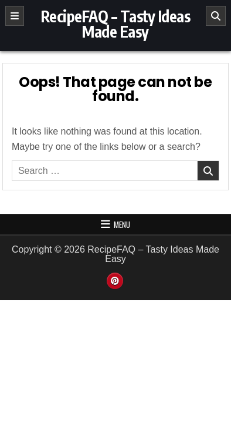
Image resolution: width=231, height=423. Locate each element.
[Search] (216, 16)
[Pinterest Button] (115, 281)
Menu (122, 224)
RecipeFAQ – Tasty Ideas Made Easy (116, 23)
